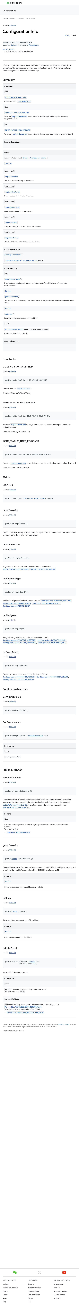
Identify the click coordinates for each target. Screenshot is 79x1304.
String (8, 291)
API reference (9, 11)
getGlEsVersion (11, 297)
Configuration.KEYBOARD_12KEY (16, 606)
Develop (20, 18)
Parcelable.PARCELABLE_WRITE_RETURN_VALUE (23, 1007)
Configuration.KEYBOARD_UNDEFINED (56, 601)
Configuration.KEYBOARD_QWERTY (46, 603)
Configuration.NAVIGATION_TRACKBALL (19, 643)
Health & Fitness (33, 1291)
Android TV (57, 1298)
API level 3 (12, 25)
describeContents (12, 279)
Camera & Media (34, 1295)
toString (8, 314)
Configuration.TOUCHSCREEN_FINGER (18, 679)
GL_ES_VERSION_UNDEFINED (15, 97)
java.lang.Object (8, 49)
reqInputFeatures (19, 117)
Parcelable (34, 45)
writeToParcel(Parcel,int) (15, 805)
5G (29, 1302)
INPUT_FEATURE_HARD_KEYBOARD (17, 130)
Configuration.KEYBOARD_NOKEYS (17, 603)
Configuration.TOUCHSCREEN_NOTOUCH (19, 677)
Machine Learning (34, 1288)
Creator (26, 158)
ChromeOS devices (60, 1291)
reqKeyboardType (12, 207)
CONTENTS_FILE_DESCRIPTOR (14, 808)
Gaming (31, 1284)
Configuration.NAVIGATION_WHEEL (52, 643)
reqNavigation (11, 222)
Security (5, 1291)
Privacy (30, 1298)
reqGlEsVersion (24, 101)
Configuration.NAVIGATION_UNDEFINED (19, 640)
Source (5, 1295)
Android (5, 1284)
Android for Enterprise (10, 1288)
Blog (4, 1302)
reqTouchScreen (12, 238)
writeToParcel (11, 329)
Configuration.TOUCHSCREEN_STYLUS (52, 677)
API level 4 (12, 371)
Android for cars (59, 1295)
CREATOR (8, 163)
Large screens (58, 1284)
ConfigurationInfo (38, 158)
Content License (63, 1024)
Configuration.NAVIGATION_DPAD (51, 640)
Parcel (20, 329)
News (4, 1298)
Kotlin (67, 35)
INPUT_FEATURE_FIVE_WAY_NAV (17, 113)
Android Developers (9, 18)
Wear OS (57, 1288)
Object (14, 45)
